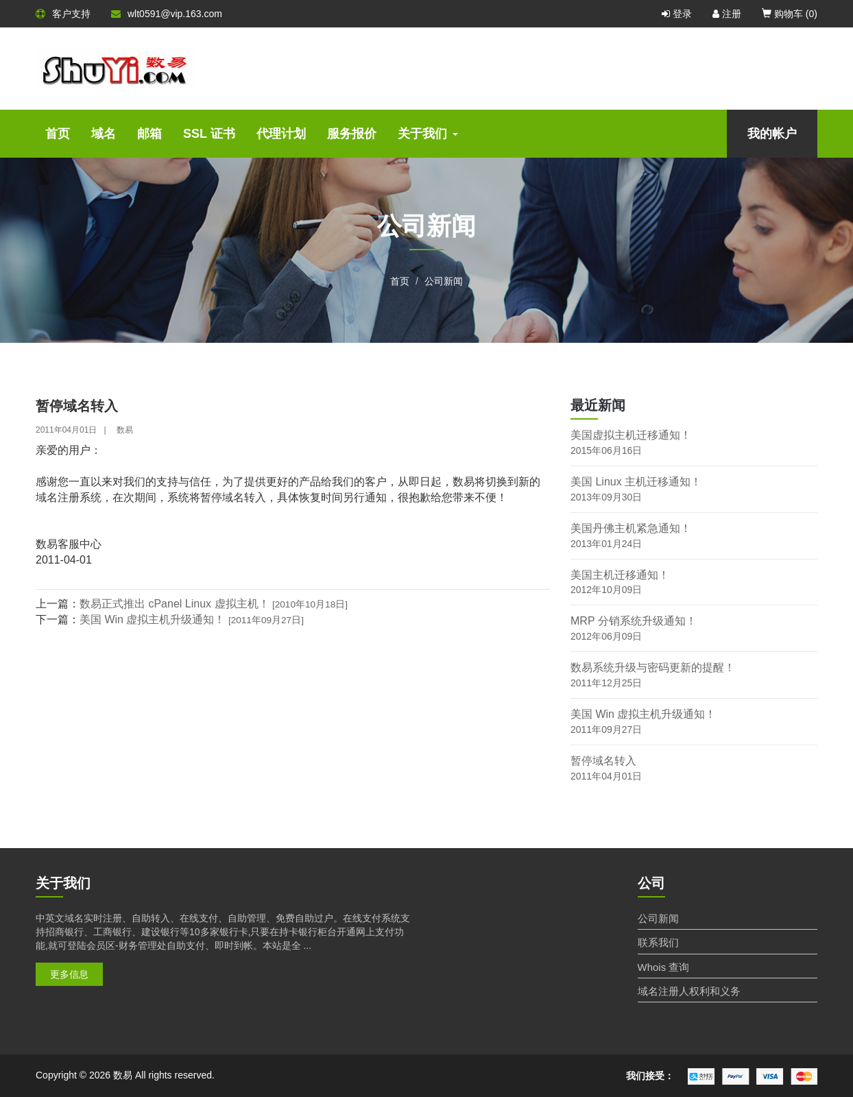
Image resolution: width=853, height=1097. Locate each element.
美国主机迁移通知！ (619, 575)
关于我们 (428, 134)
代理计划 (281, 134)
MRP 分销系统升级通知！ (633, 621)
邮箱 (149, 134)
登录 (677, 13)
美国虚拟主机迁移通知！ (630, 435)
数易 (125, 430)
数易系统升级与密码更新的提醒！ (652, 667)
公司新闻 (443, 281)
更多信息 (69, 974)
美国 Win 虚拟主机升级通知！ (192, 619)
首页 (57, 134)
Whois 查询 (664, 967)
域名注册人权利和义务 (689, 991)
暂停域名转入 (603, 761)
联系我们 (658, 942)
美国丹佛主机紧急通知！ (630, 528)
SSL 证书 (209, 134)
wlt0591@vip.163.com (166, 13)
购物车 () (789, 13)
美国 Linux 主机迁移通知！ (635, 481)
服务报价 (351, 134)
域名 (103, 134)
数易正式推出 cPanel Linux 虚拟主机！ (214, 604)
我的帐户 (772, 134)
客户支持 (63, 13)
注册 (726, 13)
